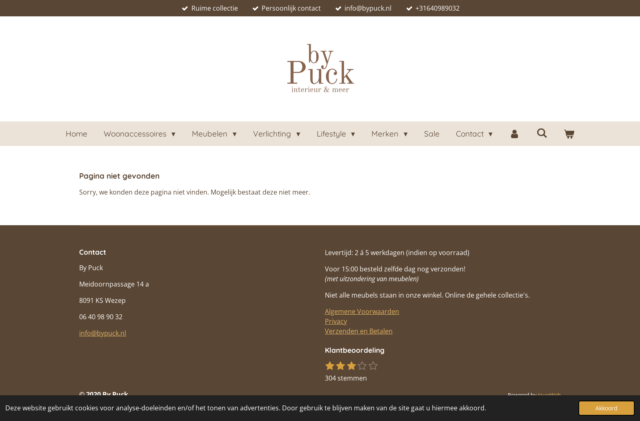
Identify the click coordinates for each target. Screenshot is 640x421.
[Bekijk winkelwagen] (569, 133)
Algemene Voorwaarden (362, 311)
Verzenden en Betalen (359, 331)
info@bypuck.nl (102, 333)
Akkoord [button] (607, 408)
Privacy (336, 321)
